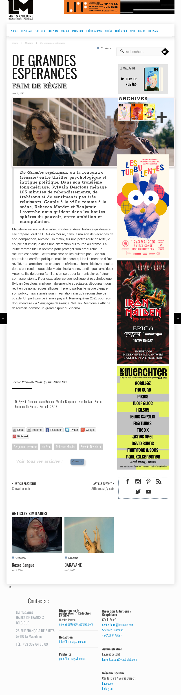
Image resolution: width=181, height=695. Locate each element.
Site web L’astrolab (112, 630)
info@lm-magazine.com (72, 641)
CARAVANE (73, 564)
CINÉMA (108, 30)
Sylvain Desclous (91, 446)
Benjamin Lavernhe (25, 446)
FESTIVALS (153, 30)
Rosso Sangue (23, 564)
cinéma (46, 446)
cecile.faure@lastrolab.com (118, 625)
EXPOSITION (77, 30)
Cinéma (29, 43)
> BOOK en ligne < (112, 635)
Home (15, 43)
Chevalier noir (21, 488)
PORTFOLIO (40, 30)
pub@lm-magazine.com (72, 658)
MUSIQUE (65, 30)
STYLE (132, 30)
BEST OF (142, 30)
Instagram (107, 688)
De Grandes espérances (44, 66)
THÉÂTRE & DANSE (94, 30)
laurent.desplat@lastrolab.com (119, 659)
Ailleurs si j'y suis (102, 488)
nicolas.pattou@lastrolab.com (76, 624)
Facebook (107, 683)
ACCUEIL (14, 30)
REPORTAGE (26, 30)
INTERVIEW (53, 30)
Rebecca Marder (65, 446)
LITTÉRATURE (121, 30)
